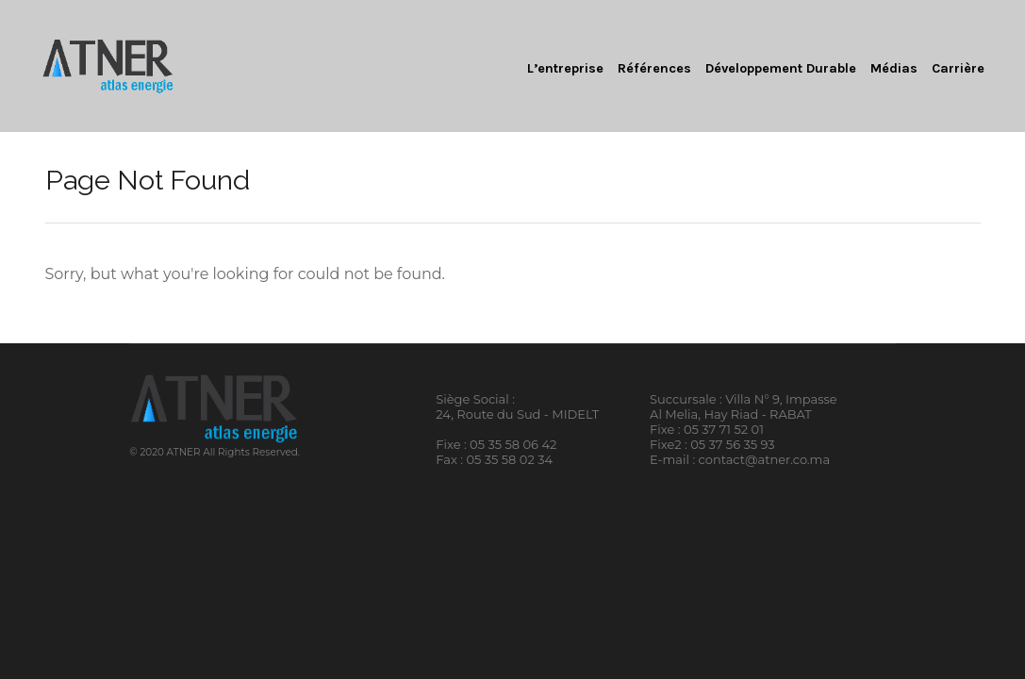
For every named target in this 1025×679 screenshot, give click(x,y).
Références (654, 68)
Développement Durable (780, 68)
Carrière (958, 68)
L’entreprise (565, 68)
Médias (894, 68)
